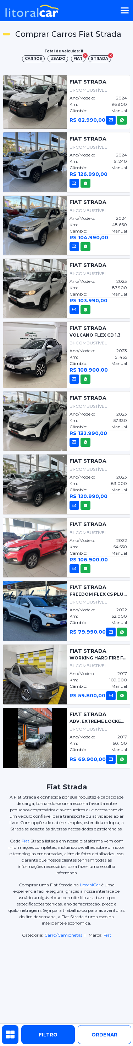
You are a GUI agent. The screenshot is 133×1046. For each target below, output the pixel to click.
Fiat (25, 841)
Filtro (48, 1035)
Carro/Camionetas (63, 935)
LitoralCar (90, 884)
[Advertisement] (66, 981)
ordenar (104, 1035)
